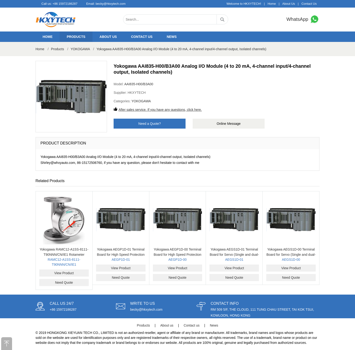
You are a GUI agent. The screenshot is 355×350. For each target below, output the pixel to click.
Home (272, 3)
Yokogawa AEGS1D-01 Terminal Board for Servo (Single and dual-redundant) (234, 254)
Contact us (142, 37)
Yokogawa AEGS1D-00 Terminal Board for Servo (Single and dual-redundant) (291, 254)
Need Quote (64, 282)
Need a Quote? (149, 124)
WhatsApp (303, 19)
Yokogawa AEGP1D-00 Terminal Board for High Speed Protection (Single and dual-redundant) (177, 254)
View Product (64, 273)
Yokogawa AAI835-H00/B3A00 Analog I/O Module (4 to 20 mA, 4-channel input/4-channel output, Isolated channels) (181, 49)
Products (76, 37)
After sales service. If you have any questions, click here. (160, 110)
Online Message (228, 124)
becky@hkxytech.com (111, 3)
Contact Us (309, 3)
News (172, 37)
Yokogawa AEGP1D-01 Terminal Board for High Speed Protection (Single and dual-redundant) (121, 254)
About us (108, 37)
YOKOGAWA (80, 49)
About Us (288, 3)
